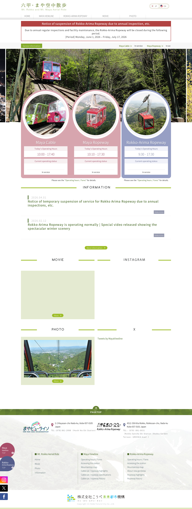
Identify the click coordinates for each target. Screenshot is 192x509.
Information (40, 472)
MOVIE (105, 15)
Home (37, 459)
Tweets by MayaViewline (110, 338)
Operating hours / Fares (91, 459)
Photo (37, 468)
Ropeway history (134, 478)
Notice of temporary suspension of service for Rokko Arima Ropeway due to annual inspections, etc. (93, 203)
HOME (27, 15)
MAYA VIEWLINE (46, 15)
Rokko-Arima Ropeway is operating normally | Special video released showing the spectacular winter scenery (92, 226)
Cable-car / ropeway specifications (96, 474)
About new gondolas (136, 470)
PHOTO (132, 15)
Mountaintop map (89, 467)
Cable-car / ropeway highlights (94, 470)
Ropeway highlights (136, 474)
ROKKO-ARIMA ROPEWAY (75, 15)
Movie (37, 463)
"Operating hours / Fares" (75, 180)
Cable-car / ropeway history (93, 478)
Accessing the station (90, 463)
